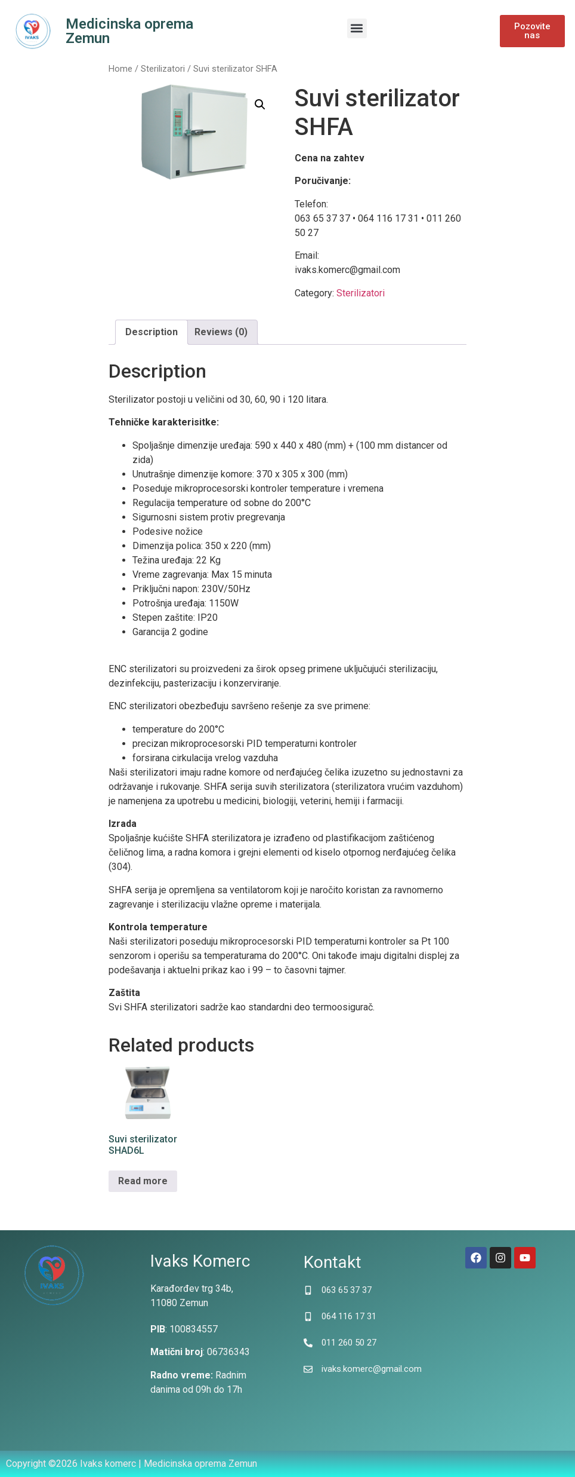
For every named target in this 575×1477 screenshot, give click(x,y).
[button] (357, 28)
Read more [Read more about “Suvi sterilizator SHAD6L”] (143, 1181)
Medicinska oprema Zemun (129, 31)
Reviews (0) (221, 332)
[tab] (151, 332)
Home (120, 68)
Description (151, 332)
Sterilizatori (163, 68)
